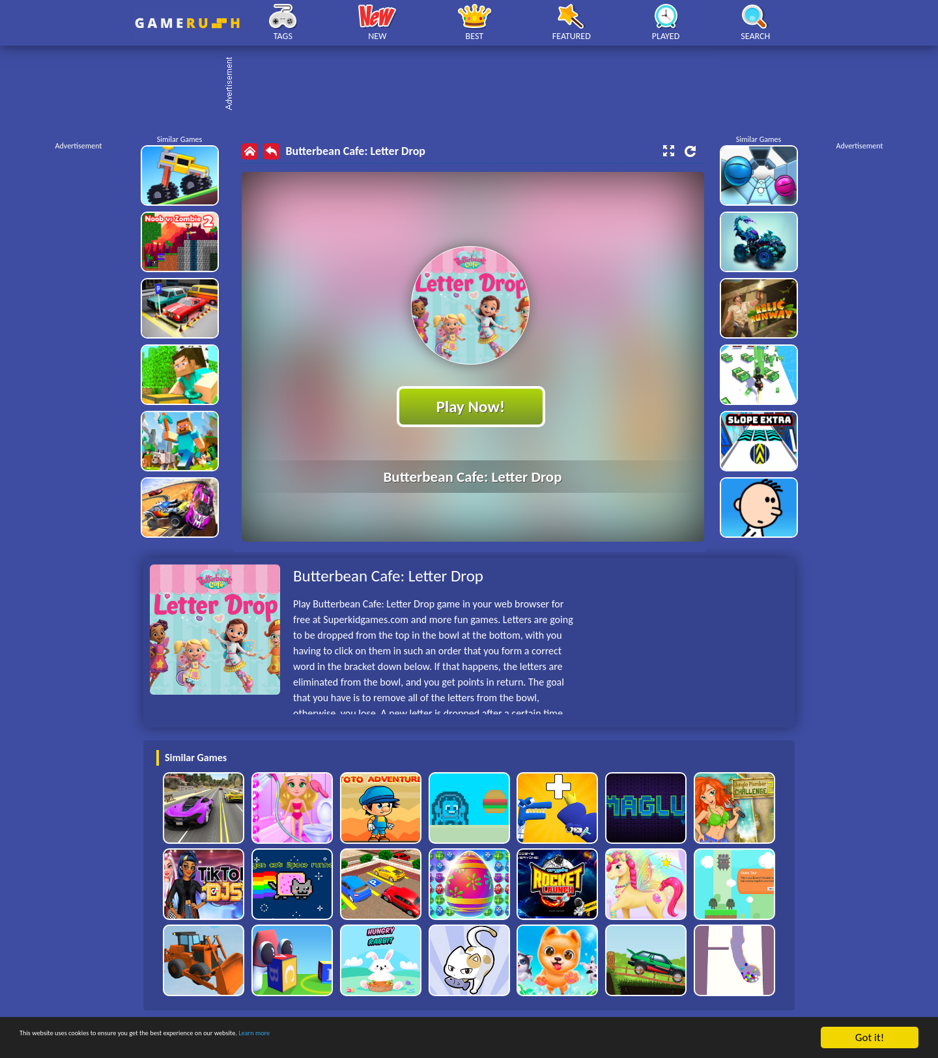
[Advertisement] (475, 84)
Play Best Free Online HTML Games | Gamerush (187, 23)
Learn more (407, 1038)
